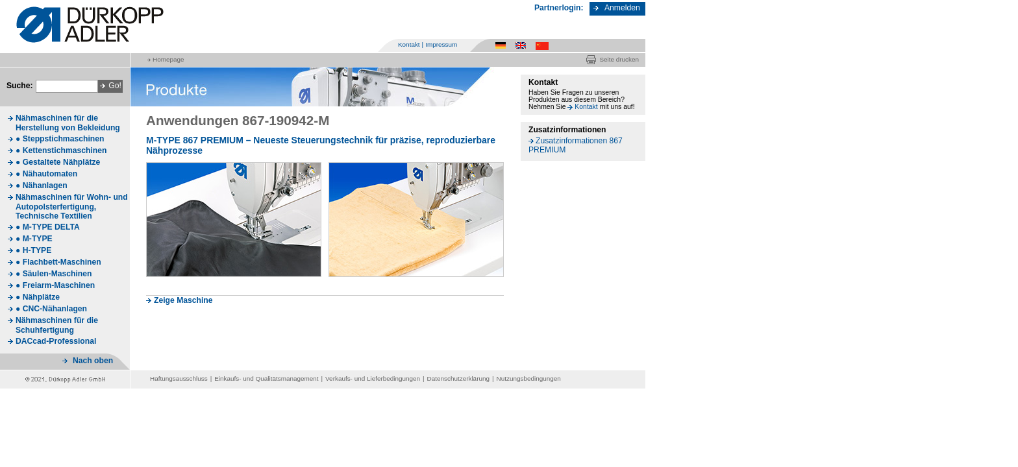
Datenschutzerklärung (458, 378)
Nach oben (93, 360)
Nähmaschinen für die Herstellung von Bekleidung (68, 123)
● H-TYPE (33, 250)
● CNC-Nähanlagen (51, 308)
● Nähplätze (38, 297)
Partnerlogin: (559, 7)
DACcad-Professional (56, 341)
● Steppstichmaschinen (60, 138)
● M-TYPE (34, 238)
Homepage (168, 59)
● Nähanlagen (42, 185)
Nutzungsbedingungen (529, 378)
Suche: (19, 85)
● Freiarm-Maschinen (55, 285)
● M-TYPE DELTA (48, 227)
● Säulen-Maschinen (54, 273)
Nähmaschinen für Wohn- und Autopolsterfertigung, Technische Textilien (72, 207)
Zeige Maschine (183, 300)
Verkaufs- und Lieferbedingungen (372, 378)
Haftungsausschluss (179, 378)
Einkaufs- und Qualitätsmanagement (266, 378)
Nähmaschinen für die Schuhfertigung (57, 325)
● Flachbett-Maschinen (58, 262)
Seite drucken (619, 59)
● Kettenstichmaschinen (61, 150)
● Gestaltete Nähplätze (58, 162)
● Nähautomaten (46, 173)
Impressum (441, 44)
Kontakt (409, 44)
